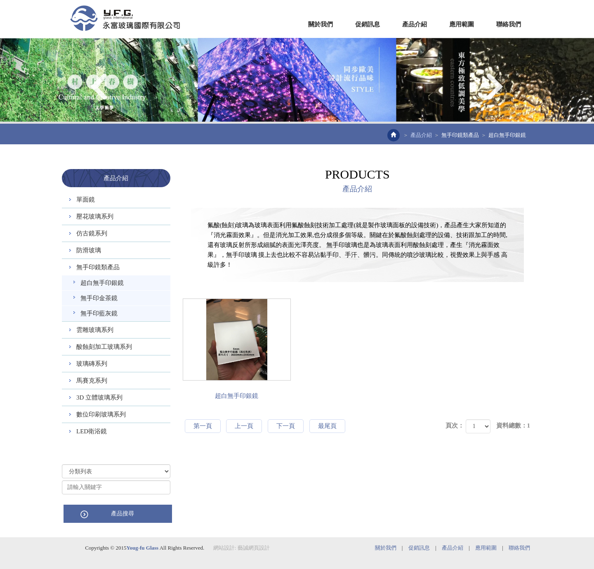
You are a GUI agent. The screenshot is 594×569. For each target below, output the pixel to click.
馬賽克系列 (91, 380)
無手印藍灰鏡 (99, 313)
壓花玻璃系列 (94, 216)
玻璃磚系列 (91, 363)
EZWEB (125, 18)
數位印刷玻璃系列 (101, 414)
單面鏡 (85, 199)
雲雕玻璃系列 (94, 330)
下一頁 (285, 426)
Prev (100, 86)
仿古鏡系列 (91, 233)
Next (494, 86)
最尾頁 (327, 426)
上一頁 (244, 426)
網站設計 (224, 547)
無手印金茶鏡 (99, 298)
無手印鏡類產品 (460, 135)
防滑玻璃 (88, 250)
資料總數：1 (513, 425)
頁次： (455, 425)
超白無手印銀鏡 (102, 283)
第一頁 (202, 426)
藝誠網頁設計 (254, 547)
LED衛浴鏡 (91, 431)
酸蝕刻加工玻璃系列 (104, 346)
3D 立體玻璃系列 (99, 397)
